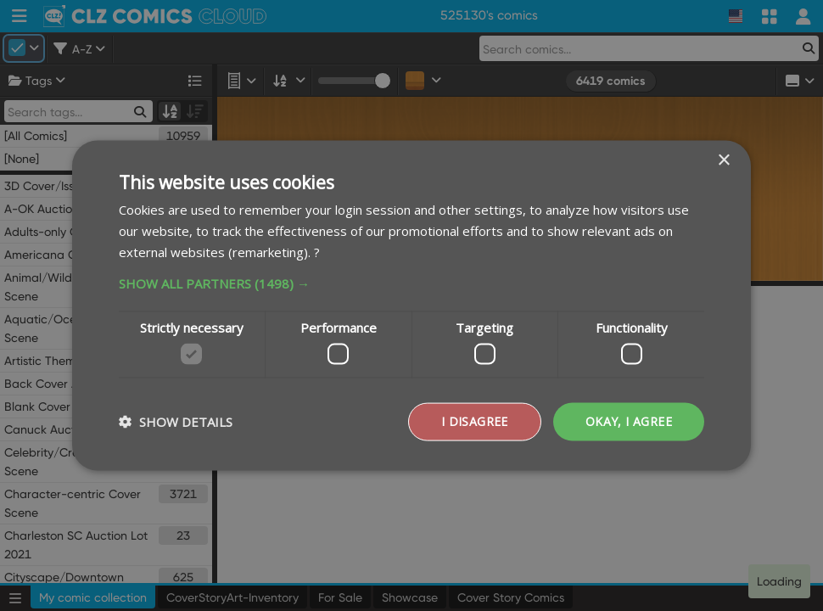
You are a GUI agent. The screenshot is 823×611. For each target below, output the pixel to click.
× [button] (723, 160)
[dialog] (411, 305)
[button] (411, 282)
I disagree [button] (474, 421)
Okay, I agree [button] (628, 421)
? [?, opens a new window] (317, 251)
